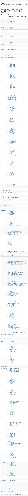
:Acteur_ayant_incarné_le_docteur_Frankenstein (14, 232)
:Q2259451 (10, 42)
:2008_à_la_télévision (11, 78)
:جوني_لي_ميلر (10, 290)
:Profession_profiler (11, 358)
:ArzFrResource (10, 483)
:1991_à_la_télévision (11, 62)
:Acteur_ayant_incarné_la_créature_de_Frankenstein (15, 231)
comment (2, 251)
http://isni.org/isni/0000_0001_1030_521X (12, 262)
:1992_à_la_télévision (11, 64)
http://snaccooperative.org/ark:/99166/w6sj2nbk (13, 282)
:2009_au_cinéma (11, 79)
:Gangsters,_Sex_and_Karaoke (12, 117)
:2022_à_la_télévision (11, 87)
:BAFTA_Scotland (11, 379)
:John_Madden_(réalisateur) (12, 129)
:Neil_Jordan (10, 143)
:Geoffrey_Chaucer (11, 119)
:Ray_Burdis (10, 171)
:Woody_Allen (10, 161)
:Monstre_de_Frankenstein (12, 141)
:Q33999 (9, 243)
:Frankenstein (10, 399)
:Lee (9, 365)
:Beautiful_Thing (11, 380)
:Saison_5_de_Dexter (11, 437)
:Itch (9, 183)
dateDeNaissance (4, 190)
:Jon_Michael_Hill (11, 412)
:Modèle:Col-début (11, 213)
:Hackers (10, 33)
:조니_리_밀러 (10, 307)
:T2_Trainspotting (11, 154)
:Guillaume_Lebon (11, 121)
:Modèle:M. (10, 222)
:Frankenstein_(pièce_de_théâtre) (12, 116)
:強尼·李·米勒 (10, 318)
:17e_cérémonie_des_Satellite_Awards (13, 371)
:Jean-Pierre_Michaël (11, 128)
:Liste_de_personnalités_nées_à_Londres (13, 421)
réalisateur (3, 480)
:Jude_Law (10, 413)
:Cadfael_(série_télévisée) (12, 94)
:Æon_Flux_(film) (11, 163)
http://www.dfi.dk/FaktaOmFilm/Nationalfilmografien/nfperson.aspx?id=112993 (16, 274)
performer (3, 341)
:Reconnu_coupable (11, 359)
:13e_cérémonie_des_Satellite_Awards (13, 368)
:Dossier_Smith (10, 109)
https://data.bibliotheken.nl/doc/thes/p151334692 (13, 327)
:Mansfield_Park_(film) (11, 172)
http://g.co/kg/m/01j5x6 (10, 325)
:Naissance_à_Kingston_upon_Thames (13, 234)
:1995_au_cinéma (11, 67)
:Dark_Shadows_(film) (11, 105)
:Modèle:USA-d (10, 224)
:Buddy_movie (10, 383)
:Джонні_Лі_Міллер (11, 316)
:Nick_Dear (10, 176)
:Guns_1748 (10, 122)
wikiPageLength (3, 55)
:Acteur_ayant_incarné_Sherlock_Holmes (13, 100)
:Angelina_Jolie (10, 377)
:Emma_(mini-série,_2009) (12, 351)
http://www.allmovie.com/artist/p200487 (12, 271)
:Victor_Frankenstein (11, 160)
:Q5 (9, 245)
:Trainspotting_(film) (11, 34)
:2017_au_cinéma (11, 85)
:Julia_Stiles (10, 414)
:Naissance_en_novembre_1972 (12, 233)
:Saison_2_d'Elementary (11, 433)
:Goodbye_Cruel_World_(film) (12, 184)
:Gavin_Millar (10, 118)
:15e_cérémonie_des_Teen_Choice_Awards (14, 370)
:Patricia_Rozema (11, 144)
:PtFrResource (10, 482)
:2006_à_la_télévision (11, 77)
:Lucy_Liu (10, 426)
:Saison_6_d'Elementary (11, 480)
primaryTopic (3, 491)
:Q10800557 (10, 41)
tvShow (2, 51)
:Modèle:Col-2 (10, 212)
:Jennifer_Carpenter (11, 411)
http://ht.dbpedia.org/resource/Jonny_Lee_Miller (13, 302)
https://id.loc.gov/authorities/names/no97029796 (13, 323)
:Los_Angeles (10, 139)
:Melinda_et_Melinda (11, 174)
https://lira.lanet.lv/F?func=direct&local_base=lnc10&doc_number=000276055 (16, 285)
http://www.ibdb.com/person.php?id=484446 (13, 265)
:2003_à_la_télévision (11, 73)
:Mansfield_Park (10, 455)
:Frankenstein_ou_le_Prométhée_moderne (13, 401)
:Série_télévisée (10, 153)
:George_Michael (11, 403)
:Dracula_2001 (10, 110)
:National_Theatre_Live (11, 142)
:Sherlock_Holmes (11, 151)
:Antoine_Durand (11, 378)
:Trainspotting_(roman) (11, 452)
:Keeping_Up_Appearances (12, 132)
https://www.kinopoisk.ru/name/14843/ (12, 270)
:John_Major (10, 130)
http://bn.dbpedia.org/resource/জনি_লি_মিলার (13, 293)
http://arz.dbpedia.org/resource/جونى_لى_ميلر (13, 291)
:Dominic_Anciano (11, 170)
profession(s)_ (3, 205)
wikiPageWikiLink (4, 368)
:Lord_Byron (10, 138)
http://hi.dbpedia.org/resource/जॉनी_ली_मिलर (13, 301)
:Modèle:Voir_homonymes (12, 220)
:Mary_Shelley (10, 173)
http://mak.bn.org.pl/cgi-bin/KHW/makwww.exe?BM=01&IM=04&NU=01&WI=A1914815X (18, 283)
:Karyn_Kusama (10, 131)
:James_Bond (10, 127)
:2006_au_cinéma (11, 76)
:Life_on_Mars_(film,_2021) (12, 356)
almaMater (3, 19)
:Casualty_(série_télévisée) (12, 95)
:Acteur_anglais (10, 98)
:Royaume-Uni (10, 28)
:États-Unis (10, 37)
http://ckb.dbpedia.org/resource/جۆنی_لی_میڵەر (13, 295)
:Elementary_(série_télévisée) (12, 349)
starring (3, 345)
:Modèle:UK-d (10, 223)
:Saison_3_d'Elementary (11, 434)
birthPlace (2, 27)
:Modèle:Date (10, 215)
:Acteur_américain (11, 96)
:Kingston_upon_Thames (11, 27)
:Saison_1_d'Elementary (11, 432)
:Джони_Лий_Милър (11, 292)
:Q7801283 (10, 19)
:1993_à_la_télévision (11, 65)
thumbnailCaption (3, 49)
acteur (3, 462)
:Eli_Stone (10, 350)
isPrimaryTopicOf (3, 334)
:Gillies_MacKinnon (11, 120)
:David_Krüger (10, 107)
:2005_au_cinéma (11, 75)
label (2, 255)
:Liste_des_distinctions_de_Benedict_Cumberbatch (14, 422)
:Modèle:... (10, 209)
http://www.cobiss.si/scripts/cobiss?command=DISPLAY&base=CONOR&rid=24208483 (17, 284)
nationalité (3, 199)
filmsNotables (3, 192)
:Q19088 (9, 241)
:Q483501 (10, 244)
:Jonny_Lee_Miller (11, 294)
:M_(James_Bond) (11, 140)
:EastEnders (10, 111)
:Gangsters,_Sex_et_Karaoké (12, 185)
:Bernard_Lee (10, 382)
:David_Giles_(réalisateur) (12, 106)
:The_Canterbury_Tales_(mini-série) (13, 155)
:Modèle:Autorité (11, 211)
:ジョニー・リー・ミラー (12, 306)
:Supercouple (10, 445)
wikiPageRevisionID (4, 57)
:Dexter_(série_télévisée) (11, 51)
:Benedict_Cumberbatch (11, 381)
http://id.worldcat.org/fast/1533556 (12, 326)
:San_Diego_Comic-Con (11, 150)
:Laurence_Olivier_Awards (12, 21)
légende (2, 197)
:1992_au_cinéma (11, 63)
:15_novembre (10, 369)
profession (2, 44)
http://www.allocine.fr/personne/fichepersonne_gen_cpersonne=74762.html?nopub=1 (17, 263)
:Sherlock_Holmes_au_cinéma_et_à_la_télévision (14, 443)
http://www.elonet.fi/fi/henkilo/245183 (12, 281)
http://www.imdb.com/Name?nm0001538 (12, 273)
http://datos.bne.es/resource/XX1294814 (12, 324)
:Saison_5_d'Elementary (11, 436)
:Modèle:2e (10, 210)
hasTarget (3, 482)
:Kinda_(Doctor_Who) (11, 415)
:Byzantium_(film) (11, 345)
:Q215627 (10, 242)
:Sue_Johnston (10, 444)
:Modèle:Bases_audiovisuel (12, 221)
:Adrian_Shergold (11, 89)
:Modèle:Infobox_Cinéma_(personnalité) (13, 225)
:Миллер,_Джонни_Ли (11, 313)
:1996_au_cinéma (11, 68)
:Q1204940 (10, 22)
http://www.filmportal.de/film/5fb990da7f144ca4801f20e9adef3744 (15, 264)
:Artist (9, 239)
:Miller (9, 366)
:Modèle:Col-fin (10, 214)
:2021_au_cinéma (11, 86)
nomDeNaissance (4, 203)
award (2, 21)
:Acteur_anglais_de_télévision (12, 99)
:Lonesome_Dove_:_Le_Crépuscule (13, 423)
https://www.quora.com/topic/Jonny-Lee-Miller (13, 276)
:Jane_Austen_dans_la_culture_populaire (13, 409)
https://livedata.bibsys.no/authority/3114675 (13, 328)
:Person (9, 240)
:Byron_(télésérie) (11, 165)
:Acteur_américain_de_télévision (12, 97)
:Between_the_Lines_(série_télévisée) (13, 181)
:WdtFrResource (10, 489)
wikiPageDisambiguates (4, 366)
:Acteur (9, 44)
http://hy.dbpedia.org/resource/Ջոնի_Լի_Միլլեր (13, 303)
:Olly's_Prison (10, 182)
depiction (2, 331)
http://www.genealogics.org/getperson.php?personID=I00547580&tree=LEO (16, 272)
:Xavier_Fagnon (10, 162)
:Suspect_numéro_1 (11, 152)
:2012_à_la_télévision (11, 84)
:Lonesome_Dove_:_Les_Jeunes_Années (13, 357)
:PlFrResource (10, 488)
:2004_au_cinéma (11, 74)
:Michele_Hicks (10, 175)
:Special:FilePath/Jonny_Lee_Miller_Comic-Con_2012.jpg (15, 331)
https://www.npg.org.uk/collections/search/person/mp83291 (14, 275)
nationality (2, 36)
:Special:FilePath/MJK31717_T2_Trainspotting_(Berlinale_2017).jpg (17, 332)
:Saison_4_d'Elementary (11, 435)
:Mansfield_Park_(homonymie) (12, 457)
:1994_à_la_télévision (11, 66)
